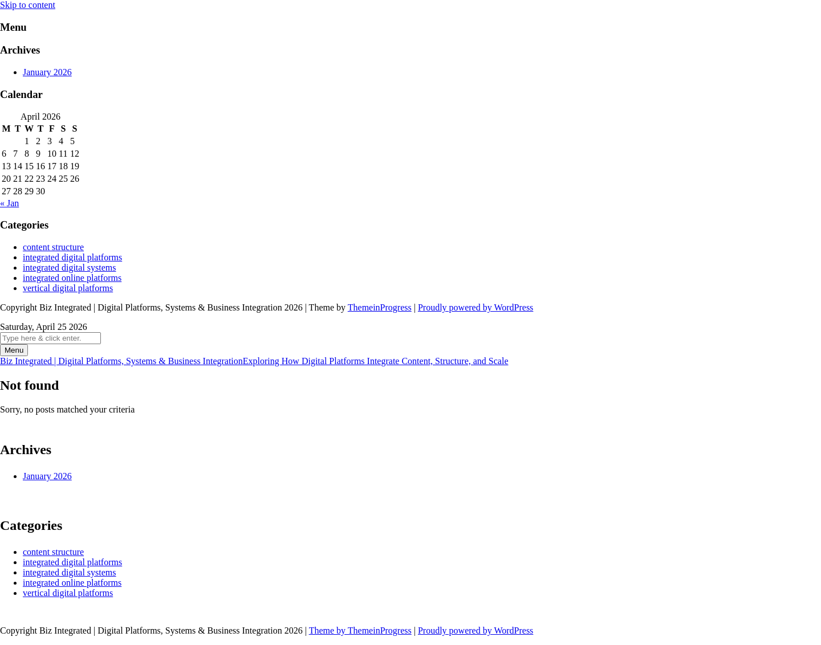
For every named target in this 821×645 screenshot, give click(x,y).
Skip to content (27, 5)
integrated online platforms (72, 278)
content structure (53, 247)
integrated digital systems (69, 267)
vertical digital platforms (68, 288)
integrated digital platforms (72, 257)
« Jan (9, 203)
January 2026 (47, 72)
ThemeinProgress (380, 307)
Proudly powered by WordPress (475, 307)
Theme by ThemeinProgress (360, 630)
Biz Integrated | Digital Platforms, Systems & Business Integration (254, 361)
